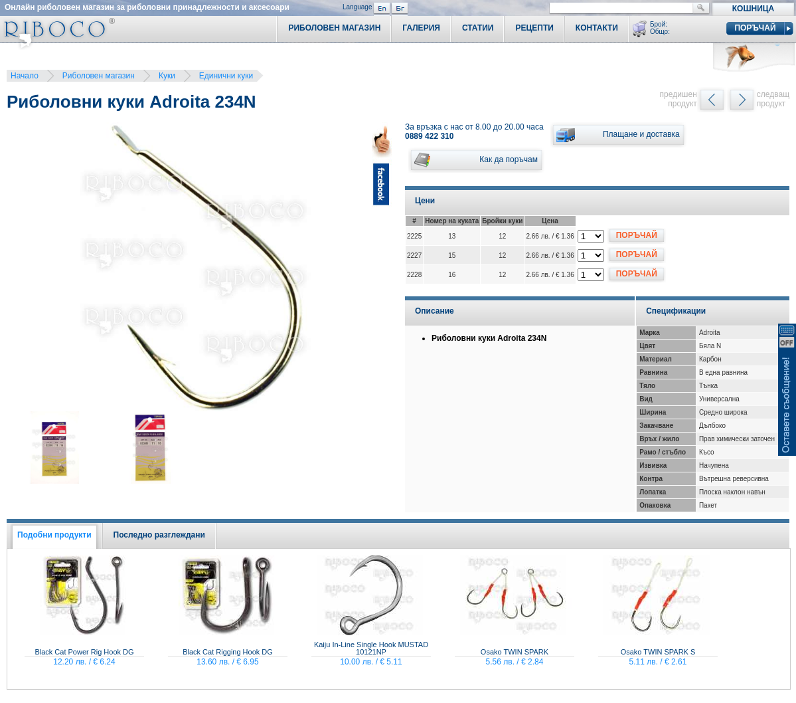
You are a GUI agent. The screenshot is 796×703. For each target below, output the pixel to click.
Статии (478, 28)
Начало (25, 75)
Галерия (421, 28)
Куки (167, 75)
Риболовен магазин (98, 75)
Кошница (753, 8)
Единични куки (226, 75)
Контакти (597, 28)
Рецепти (534, 28)
